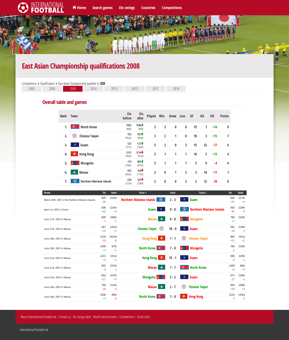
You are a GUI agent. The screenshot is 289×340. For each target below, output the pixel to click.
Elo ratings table (82, 317)
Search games (102, 7)
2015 (135, 89)
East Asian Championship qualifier (77, 84)
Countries (148, 7)
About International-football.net (38, 317)
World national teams (105, 317)
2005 (52, 89)
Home (81, 7)
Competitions (172, 7)
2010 (94, 89)
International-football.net (34, 330)
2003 (32, 89)
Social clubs (143, 317)
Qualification (47, 84)
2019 (176, 89)
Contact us (65, 317)
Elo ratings (127, 7)
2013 (114, 89)
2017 (155, 89)
